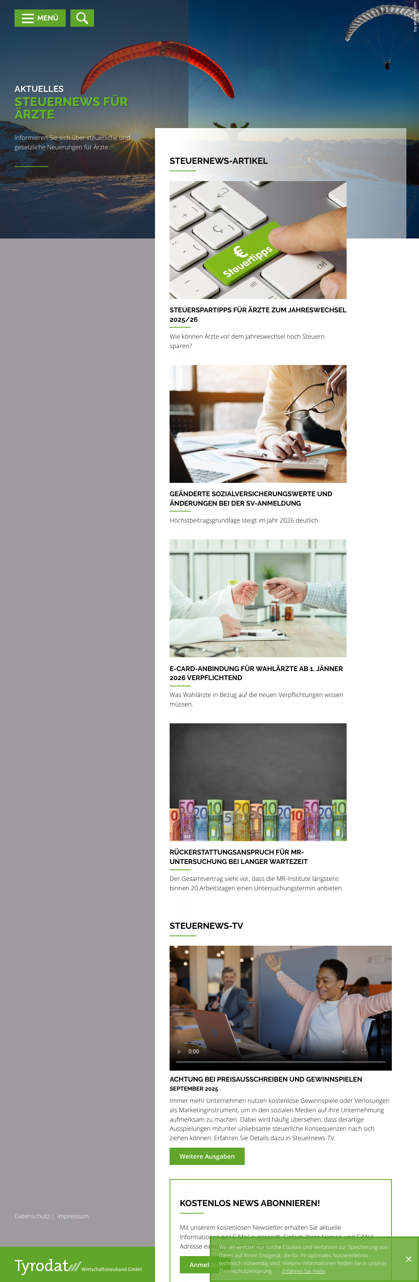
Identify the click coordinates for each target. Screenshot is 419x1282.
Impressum (73, 1216)
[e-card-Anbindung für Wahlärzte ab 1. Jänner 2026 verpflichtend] (258, 626)
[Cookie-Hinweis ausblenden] (408, 1259)
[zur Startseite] (78, 1267)
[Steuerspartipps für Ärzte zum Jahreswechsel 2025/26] (258, 268)
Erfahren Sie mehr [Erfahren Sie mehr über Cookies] (303, 1271)
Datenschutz (32, 1216)
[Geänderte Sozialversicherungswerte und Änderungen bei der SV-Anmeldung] (258, 447)
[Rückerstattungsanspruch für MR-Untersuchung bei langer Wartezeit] (258, 810)
